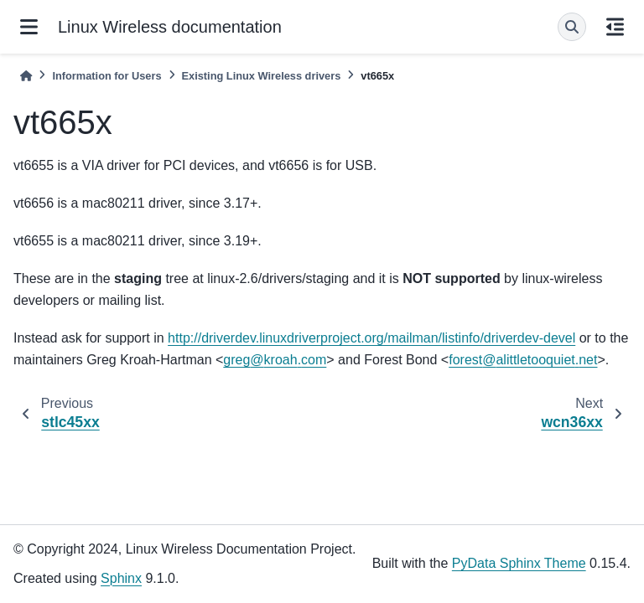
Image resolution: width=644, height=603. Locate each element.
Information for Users (106, 76)
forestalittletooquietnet (523, 360)
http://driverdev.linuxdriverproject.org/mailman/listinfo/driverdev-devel (371, 338)
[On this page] (615, 27)
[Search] (572, 27)
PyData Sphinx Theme (519, 563)
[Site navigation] (28, 27)
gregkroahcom (274, 360)
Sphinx (121, 578)
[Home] (26, 76)
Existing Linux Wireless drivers (261, 76)
